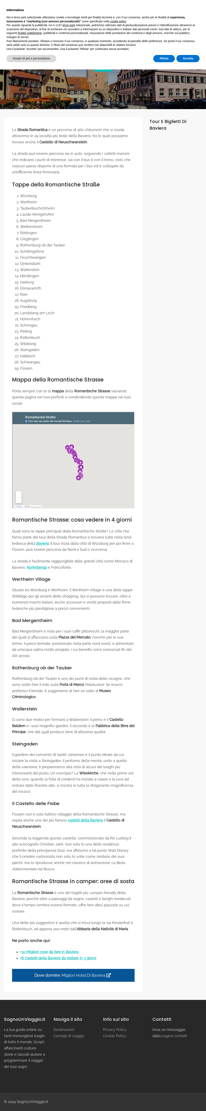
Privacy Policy (115, 1029)
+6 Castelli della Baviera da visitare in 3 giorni (58, 958)
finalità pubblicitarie (30, 1074)
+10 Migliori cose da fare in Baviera (49, 952)
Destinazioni (102, 17)
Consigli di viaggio (139, 17)
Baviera (42, 543)
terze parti (69, 1066)
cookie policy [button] (118, 1062)
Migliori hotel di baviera (86, 975)
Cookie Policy (114, 1036)
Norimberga (37, 567)
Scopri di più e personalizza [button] (31, 1100)
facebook (13, 4)
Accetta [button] (188, 1100)
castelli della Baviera (85, 820)
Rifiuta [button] (164, 1100)
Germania (103, 68)
